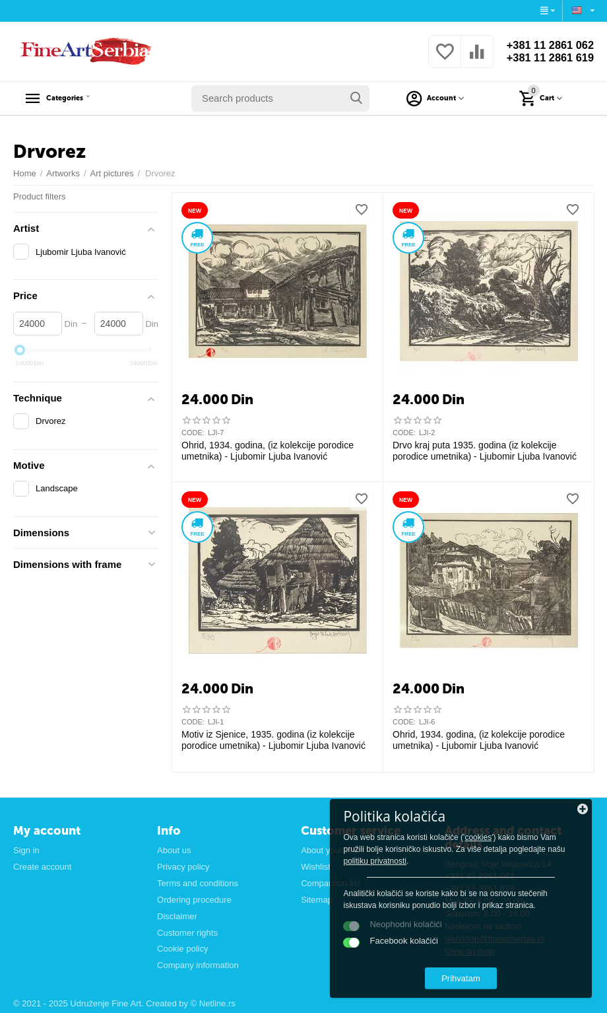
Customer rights (187, 933)
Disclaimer (177, 916)
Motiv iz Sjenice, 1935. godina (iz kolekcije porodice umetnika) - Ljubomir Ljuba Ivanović (273, 740)
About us (174, 850)
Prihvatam (505, 972)
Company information (198, 965)
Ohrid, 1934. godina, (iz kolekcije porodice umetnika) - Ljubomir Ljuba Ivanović (267, 451)
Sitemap (317, 900)
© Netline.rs (213, 1003)
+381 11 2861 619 (545, 58)
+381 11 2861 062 (545, 45)
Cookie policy (182, 949)
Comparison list (330, 883)
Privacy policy (183, 867)
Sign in (26, 850)
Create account (42, 867)
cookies (452, 819)
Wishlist (316, 867)
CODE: (193, 433)
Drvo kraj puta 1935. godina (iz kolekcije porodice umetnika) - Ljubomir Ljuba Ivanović (485, 451)
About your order (333, 850)
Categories (77, 98)
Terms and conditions (197, 883)
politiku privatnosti (525, 843)
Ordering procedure (194, 900)
